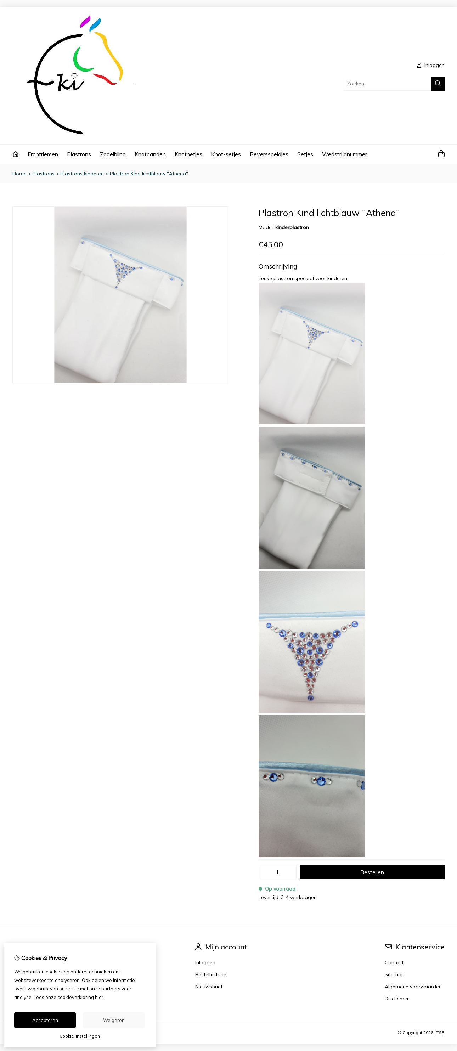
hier (99, 997)
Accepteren (45, 1020)
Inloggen (205, 962)
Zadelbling (113, 154)
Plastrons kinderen (82, 173)
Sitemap (395, 974)
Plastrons (79, 154)
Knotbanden (150, 154)
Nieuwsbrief (208, 986)
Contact (394, 962)
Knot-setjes (226, 154)
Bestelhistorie (210, 974)
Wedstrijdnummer (344, 154)
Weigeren (114, 1020)
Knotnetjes (188, 154)
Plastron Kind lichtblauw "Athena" (149, 173)
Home (19, 173)
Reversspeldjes (269, 154)
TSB (440, 1032)
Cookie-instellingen (80, 1036)
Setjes (305, 154)
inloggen (431, 65)
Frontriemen (43, 154)
